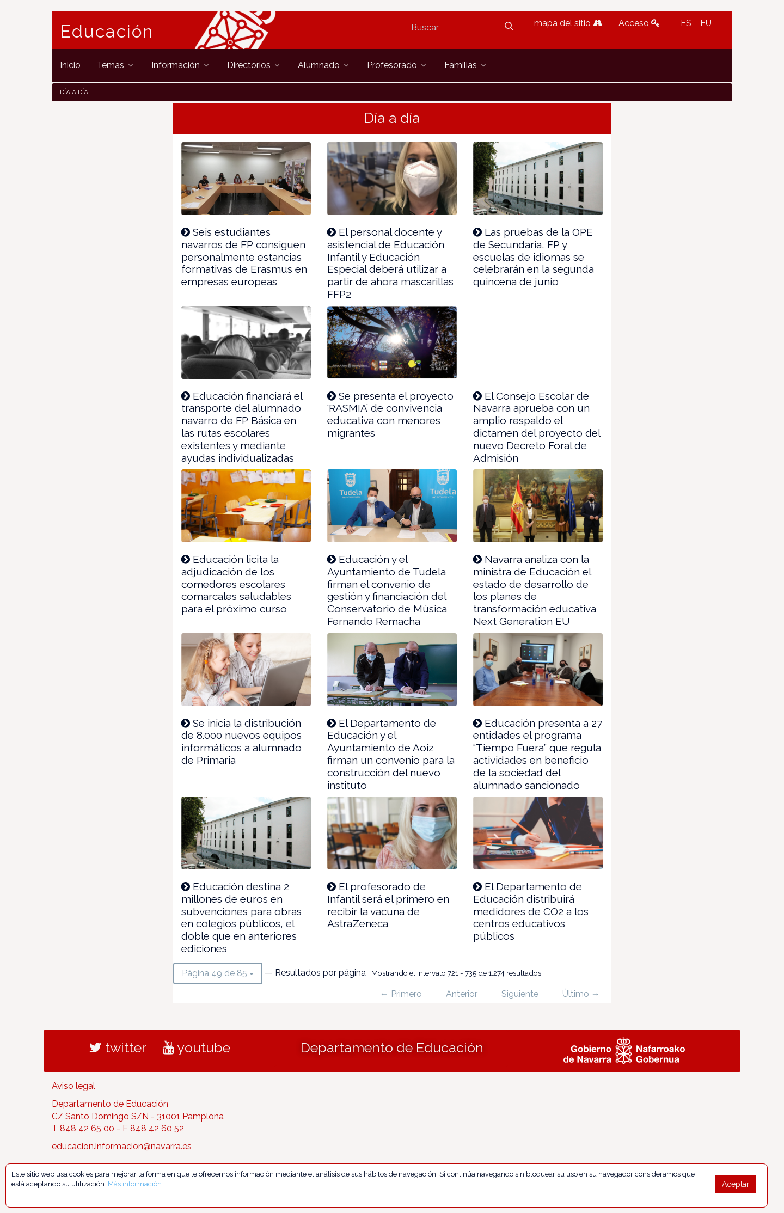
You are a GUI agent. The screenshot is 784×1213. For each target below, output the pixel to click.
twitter (117, 1047)
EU (706, 23)
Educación (107, 31)
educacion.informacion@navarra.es (122, 1146)
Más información (135, 1184)
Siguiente (519, 994)
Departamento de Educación (392, 1047)
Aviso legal (73, 1086)
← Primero (401, 994)
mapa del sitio (568, 23)
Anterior (461, 994)
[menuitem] (70, 65)
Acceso (639, 23)
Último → (581, 994)
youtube (196, 1047)
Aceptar (735, 1184)
